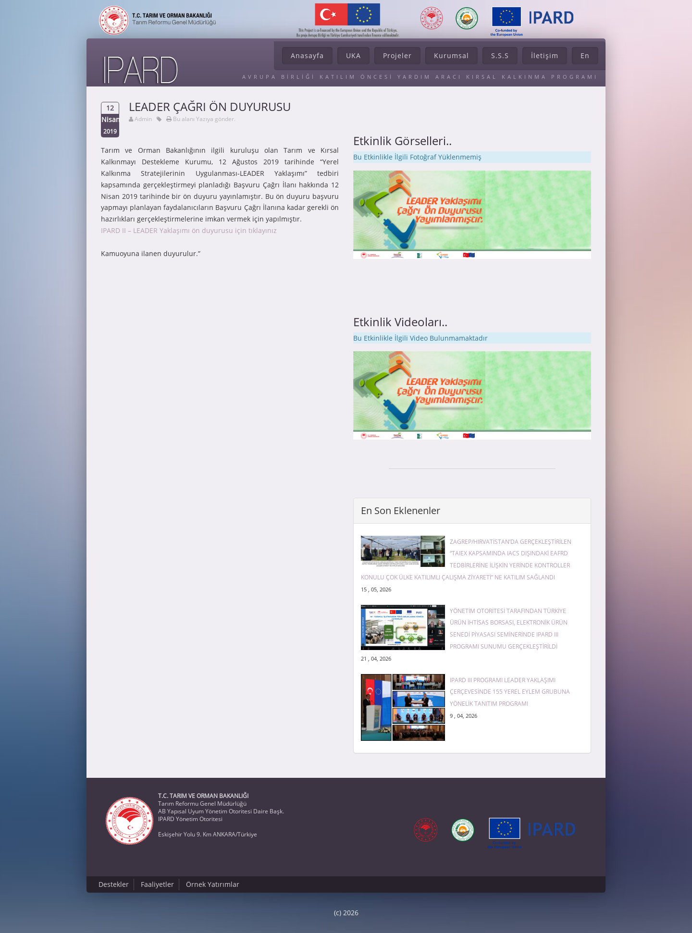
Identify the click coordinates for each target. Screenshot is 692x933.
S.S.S (500, 55)
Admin (143, 119)
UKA (353, 55)
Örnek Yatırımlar (212, 884)
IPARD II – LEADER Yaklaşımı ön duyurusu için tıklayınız (189, 230)
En (585, 55)
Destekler (114, 884)
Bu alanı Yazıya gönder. (204, 119)
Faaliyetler (157, 884)
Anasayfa (307, 55)
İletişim (544, 55)
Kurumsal (451, 55)
